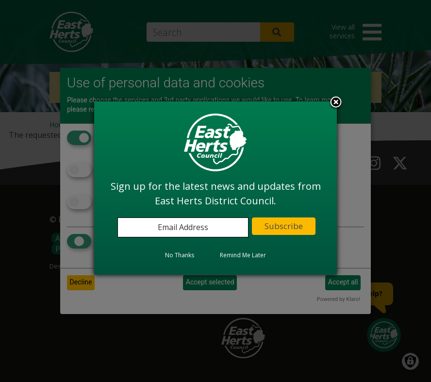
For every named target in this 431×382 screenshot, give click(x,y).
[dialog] (215, 187)
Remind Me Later (243, 255)
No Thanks (179, 255)
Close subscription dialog (336, 103)
